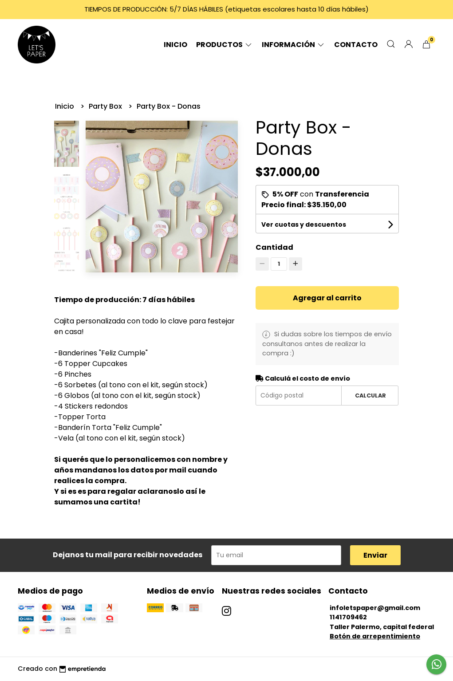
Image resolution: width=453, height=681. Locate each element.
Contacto (356, 44)
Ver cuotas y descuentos (303, 224)
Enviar (375, 555)
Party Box (106, 106)
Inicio (175, 44)
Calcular (370, 395)
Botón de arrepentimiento (375, 636)
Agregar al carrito (327, 298)
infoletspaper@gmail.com (375, 607)
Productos (224, 44)
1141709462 (348, 617)
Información (293, 44)
